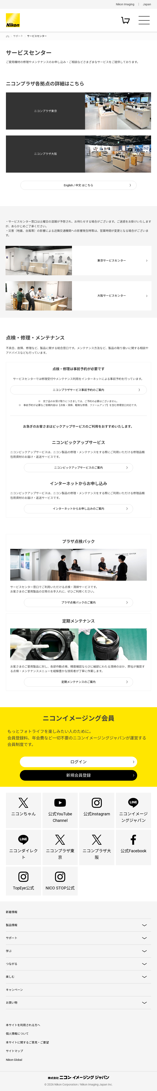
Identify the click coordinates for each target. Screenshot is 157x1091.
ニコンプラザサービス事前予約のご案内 (78, 390)
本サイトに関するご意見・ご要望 (27, 1042)
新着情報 (11, 912)
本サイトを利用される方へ (23, 1025)
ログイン (78, 761)
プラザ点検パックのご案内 (78, 602)
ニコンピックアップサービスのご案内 (78, 467)
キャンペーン (14, 989)
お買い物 (11, 1002)
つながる (11, 964)
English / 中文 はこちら (78, 185)
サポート (18, 36)
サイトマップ (14, 1051)
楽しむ (10, 976)
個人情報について (17, 1033)
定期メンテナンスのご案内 (78, 682)
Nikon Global (14, 1059)
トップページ (7, 36)
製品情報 (11, 925)
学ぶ (9, 951)
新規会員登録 (78, 775)
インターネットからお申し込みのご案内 (78, 508)
